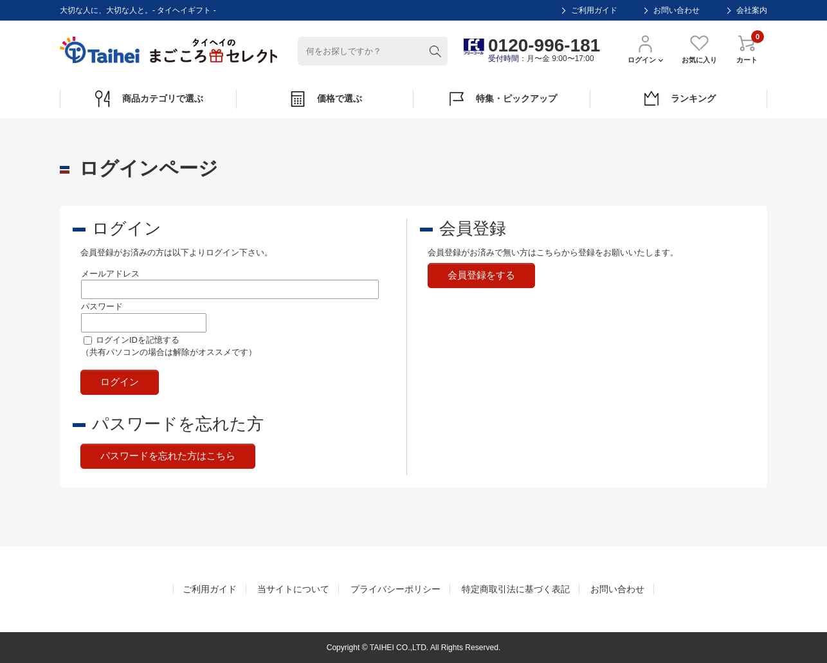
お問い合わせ (676, 10)
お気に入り (699, 48)
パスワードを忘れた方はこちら (167, 455)
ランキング (679, 99)
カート (747, 48)
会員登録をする (481, 274)
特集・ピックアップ (502, 99)
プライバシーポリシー (395, 589)
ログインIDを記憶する (137, 340)
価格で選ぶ (325, 99)
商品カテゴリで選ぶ (148, 99)
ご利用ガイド (594, 10)
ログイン (645, 48)
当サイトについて (293, 589)
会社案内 (751, 10)
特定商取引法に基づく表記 (516, 589)
